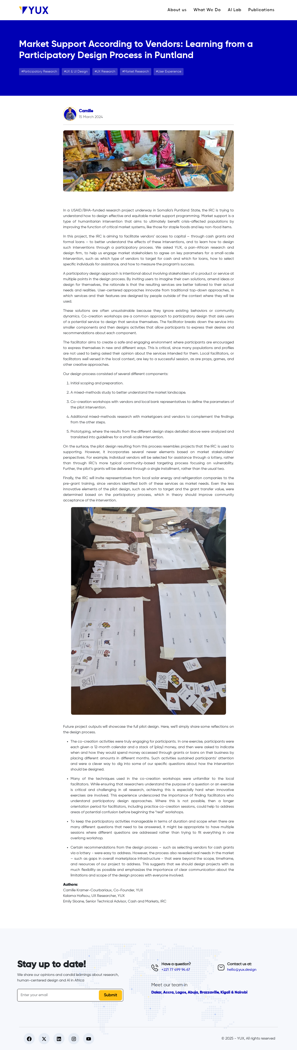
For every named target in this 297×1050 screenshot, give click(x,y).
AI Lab (234, 10)
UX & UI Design (77, 71)
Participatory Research (40, 71)
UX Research (106, 71)
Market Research (136, 71)
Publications (261, 10)
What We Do (207, 10)
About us (177, 10)
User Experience (169, 71)
